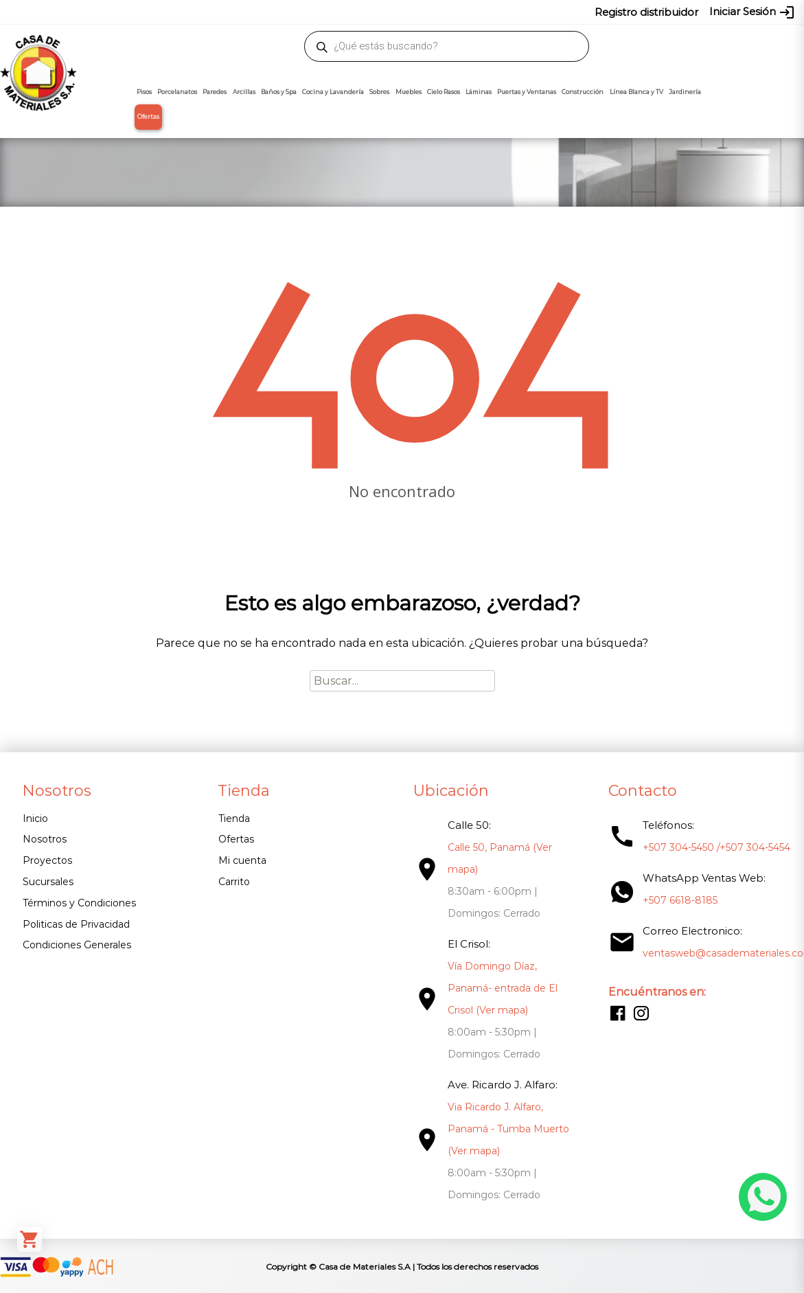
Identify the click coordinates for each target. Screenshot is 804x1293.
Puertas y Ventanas (526, 92)
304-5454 (462, 11)
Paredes (215, 92)
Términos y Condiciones (79, 903)
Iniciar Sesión (752, 12)
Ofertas (148, 116)
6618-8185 (511, 11)
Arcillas (244, 92)
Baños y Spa (279, 92)
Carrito (232, 882)
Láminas (479, 92)
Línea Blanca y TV (636, 92)
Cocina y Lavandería (333, 92)
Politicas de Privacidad (76, 924)
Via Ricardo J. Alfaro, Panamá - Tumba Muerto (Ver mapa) (505, 1129)
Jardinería (685, 92)
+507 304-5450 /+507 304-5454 (711, 847)
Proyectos (47, 860)
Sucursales (48, 882)
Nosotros (45, 839)
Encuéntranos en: (652, 991)
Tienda (232, 818)
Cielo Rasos (443, 92)
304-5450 (414, 11)
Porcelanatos (177, 92)
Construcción (583, 92)
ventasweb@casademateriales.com (126, 11)
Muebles (408, 92)
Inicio (35, 818)
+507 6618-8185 (675, 900)
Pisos (144, 92)
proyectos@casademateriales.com (289, 11)
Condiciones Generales (77, 945)
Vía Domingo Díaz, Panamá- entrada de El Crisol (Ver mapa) (499, 988)
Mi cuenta (240, 860)
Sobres (379, 92)
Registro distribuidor (646, 12)
